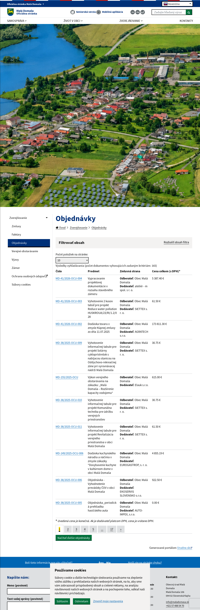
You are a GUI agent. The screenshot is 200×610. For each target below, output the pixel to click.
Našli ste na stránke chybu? (145, 562)
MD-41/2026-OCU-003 (69, 301)
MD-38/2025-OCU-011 (69, 426)
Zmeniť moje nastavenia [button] (108, 601)
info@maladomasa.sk (177, 601)
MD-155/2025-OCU (67, 377)
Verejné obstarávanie (25, 251)
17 (111, 529)
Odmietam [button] (81, 601)
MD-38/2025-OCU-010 (69, 400)
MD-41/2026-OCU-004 (69, 278)
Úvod (61, 227)
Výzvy (15, 259)
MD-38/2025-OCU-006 (69, 480)
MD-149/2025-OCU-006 (69, 453)
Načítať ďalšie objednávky (74, 538)
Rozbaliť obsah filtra (176, 242)
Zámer (16, 268)
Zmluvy (16, 226)
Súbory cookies (21, 284)
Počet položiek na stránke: (72, 254)
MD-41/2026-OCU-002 (69, 324)
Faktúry (16, 234)
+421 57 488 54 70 (175, 605)
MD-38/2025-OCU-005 (69, 502)
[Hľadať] (189, 12)
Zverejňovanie (18, 218)
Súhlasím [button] (62, 601)
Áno (102, 563)
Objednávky (19, 243)
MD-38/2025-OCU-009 (69, 343)
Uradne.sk (183, 548)
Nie (109, 563)
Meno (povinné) (17, 585)
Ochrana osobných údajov (30, 276)
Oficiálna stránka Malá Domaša (25, 4)
